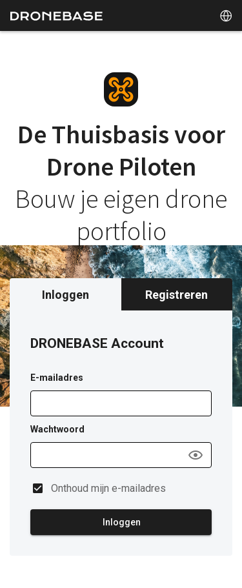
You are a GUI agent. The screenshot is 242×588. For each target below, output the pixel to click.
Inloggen (65, 294)
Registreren (176, 294)
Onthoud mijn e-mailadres (108, 488)
